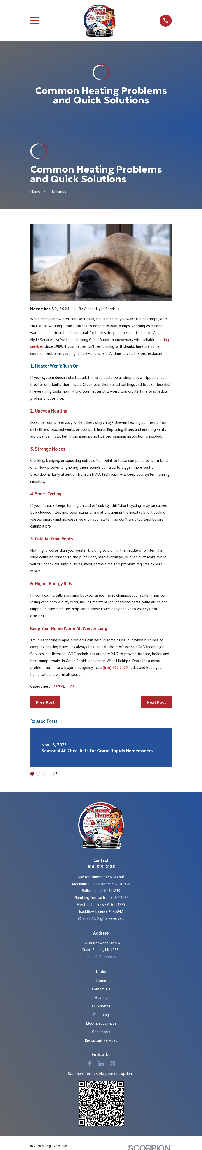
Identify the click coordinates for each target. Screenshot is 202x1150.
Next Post (156, 632)
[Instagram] (112, 993)
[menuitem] (36, 1081)
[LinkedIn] (101, 993)
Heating (57, 616)
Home (101, 910)
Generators (101, 961)
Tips (70, 616)
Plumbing (101, 944)
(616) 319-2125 (115, 597)
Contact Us (101, 919)
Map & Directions (101, 886)
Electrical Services (101, 953)
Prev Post (45, 632)
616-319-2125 (101, 797)
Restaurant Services (101, 970)
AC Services (101, 936)
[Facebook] (90, 993)
